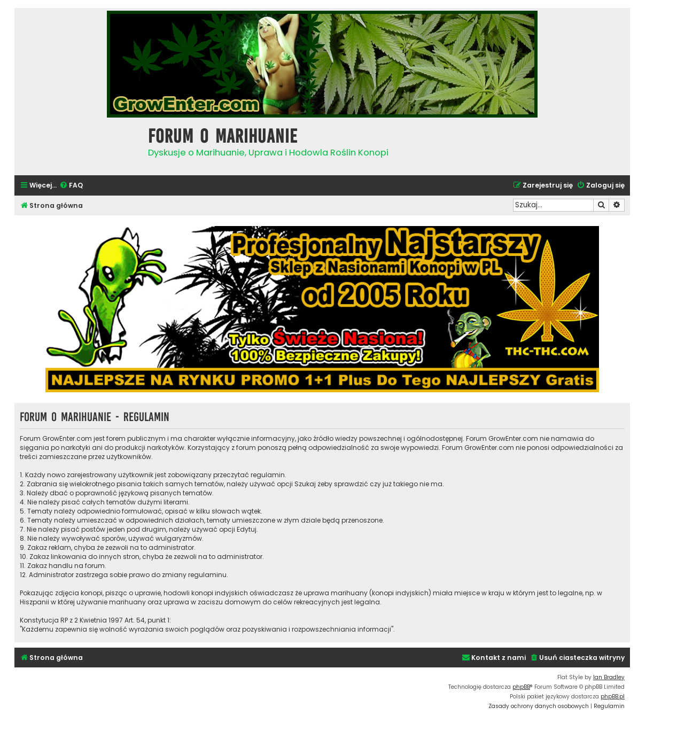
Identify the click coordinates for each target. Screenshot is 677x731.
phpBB (521, 687)
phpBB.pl (613, 697)
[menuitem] (71, 185)
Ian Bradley (609, 677)
